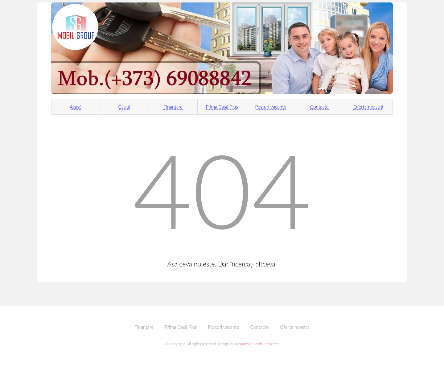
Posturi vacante (270, 106)
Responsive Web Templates (257, 343)
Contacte (319, 106)
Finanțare (173, 106)
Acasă (76, 106)
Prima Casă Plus (222, 106)
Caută (124, 106)
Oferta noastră (368, 106)
